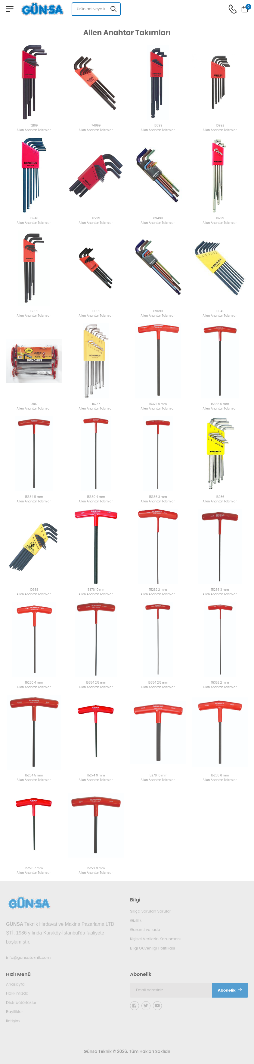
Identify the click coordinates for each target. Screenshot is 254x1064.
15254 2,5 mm (96, 683)
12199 (34, 125)
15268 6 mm (220, 775)
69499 (158, 218)
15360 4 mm (96, 497)
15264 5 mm (34, 775)
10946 (34, 218)
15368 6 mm (220, 404)
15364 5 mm (34, 497)
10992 (220, 125)
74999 (96, 125)
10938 (34, 590)
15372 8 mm (158, 404)
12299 (96, 218)
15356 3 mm (158, 497)
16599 (158, 125)
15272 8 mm (96, 868)
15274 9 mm (96, 775)
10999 (96, 311)
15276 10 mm (158, 775)
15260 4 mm (34, 683)
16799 (220, 218)
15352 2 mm (220, 683)
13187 (34, 404)
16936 (220, 497)
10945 (220, 311)
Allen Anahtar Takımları (34, 130)
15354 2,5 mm (158, 683)
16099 (34, 311)
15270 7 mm (34, 868)
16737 (96, 404)
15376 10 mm (96, 590)
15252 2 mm (158, 590)
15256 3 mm (220, 590)
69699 (158, 311)
